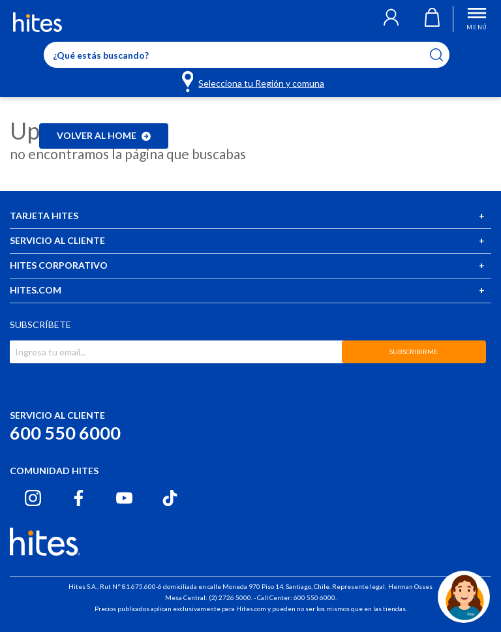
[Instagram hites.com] (33, 498)
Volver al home (104, 135)
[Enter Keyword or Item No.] (246, 55)
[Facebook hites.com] (78, 498)
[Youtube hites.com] (124, 498)
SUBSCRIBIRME (413, 351)
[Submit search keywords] (444, 55)
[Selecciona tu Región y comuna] (254, 81)
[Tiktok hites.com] (170, 498)
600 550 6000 (65, 433)
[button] (391, 19)
